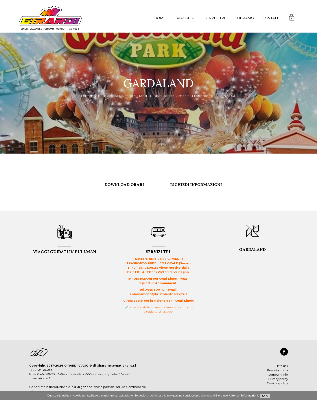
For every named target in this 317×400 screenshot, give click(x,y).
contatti (271, 18)
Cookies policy (277, 383)
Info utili (282, 366)
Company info (278, 374)
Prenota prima (277, 370)
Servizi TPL (158, 250)
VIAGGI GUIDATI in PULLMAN (64, 250)
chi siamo (244, 18)
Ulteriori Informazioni (243, 395)
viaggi (186, 18)
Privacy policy (278, 379)
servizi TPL (215, 18)
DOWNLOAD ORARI (124, 183)
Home (160, 18)
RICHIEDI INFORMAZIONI (196, 183)
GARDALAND (252, 248)
